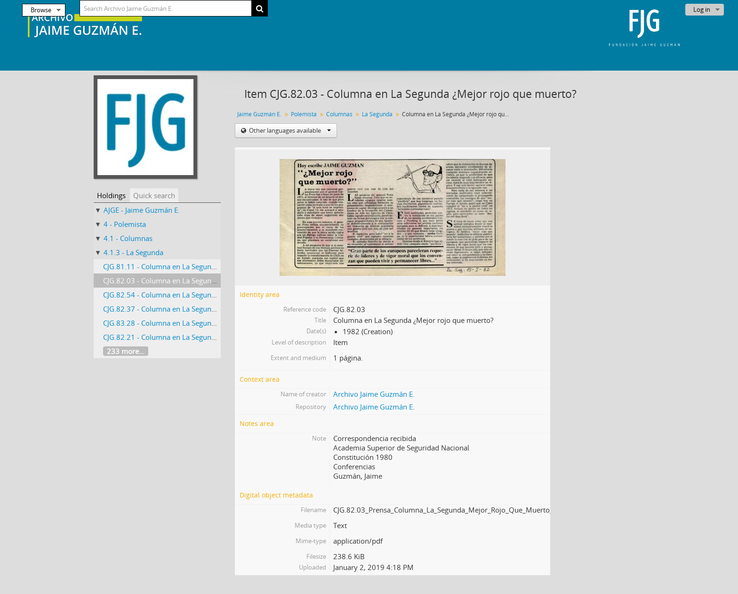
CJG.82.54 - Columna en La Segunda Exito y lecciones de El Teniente (212, 294)
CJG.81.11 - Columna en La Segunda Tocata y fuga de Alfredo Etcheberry (220, 266)
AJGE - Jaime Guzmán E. (142, 210)
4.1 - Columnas (128, 238)
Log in (701, 9)
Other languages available (289, 130)
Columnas (339, 114)
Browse (41, 10)
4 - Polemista (125, 224)
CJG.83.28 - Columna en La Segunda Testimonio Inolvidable (199, 323)
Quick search (154, 195)
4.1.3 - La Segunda (133, 252)
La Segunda (377, 114)
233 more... (125, 351)
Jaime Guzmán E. (259, 114)
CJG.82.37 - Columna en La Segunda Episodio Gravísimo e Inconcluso (215, 308)
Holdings (111, 195)
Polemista (304, 114)
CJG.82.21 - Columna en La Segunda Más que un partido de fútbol (209, 337)
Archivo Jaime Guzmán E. (374, 394)
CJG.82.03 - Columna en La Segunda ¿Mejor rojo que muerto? (202, 280)
